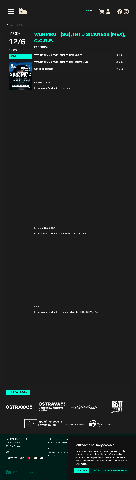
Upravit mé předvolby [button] (116, 471)
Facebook (41, 47)
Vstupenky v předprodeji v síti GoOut (58, 55)
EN (91, 11)
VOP (8, 452)
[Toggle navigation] (10, 11)
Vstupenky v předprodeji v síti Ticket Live (61, 62)
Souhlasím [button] (81, 471)
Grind (13, 56)
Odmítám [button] (96, 471)
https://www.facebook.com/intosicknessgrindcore (60, 233)
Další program (20, 392)
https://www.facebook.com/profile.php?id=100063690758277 (66, 312)
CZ (87, 11)
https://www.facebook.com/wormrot (53, 88)
